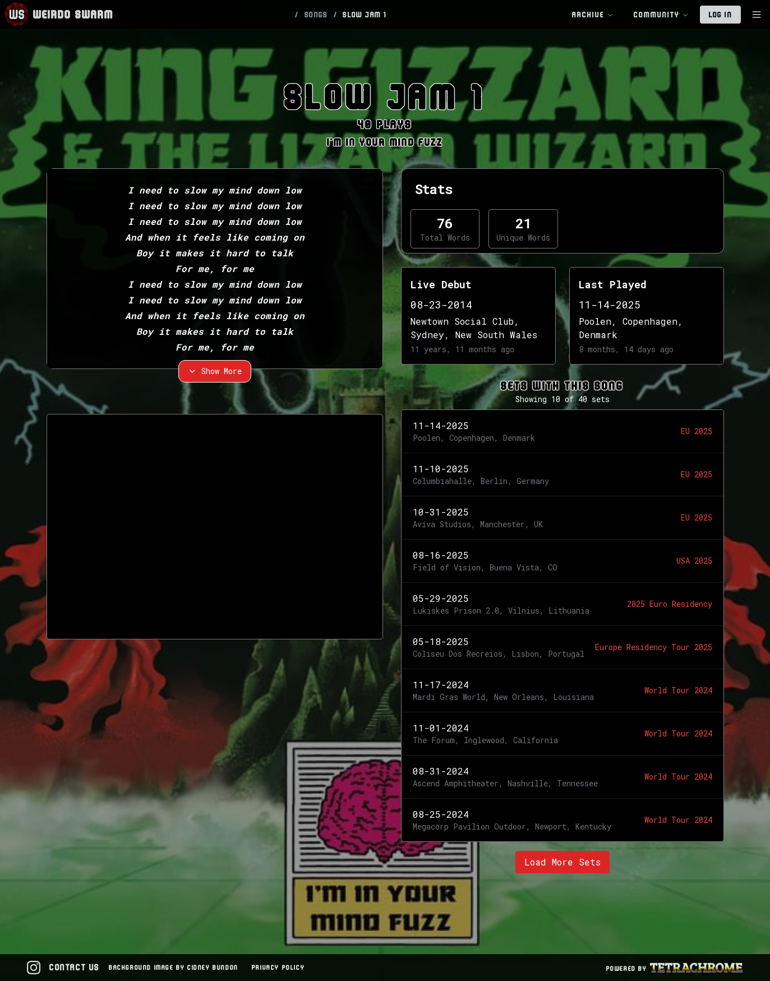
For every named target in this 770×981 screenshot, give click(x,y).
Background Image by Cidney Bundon (173, 967)
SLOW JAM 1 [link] (364, 14)
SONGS (316, 14)
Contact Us (74, 967)
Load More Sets (562, 862)
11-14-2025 (609, 304)
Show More (215, 371)
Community (661, 15)
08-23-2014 (441, 304)
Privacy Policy (278, 967)
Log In (720, 14)
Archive (593, 15)
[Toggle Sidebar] (757, 15)
